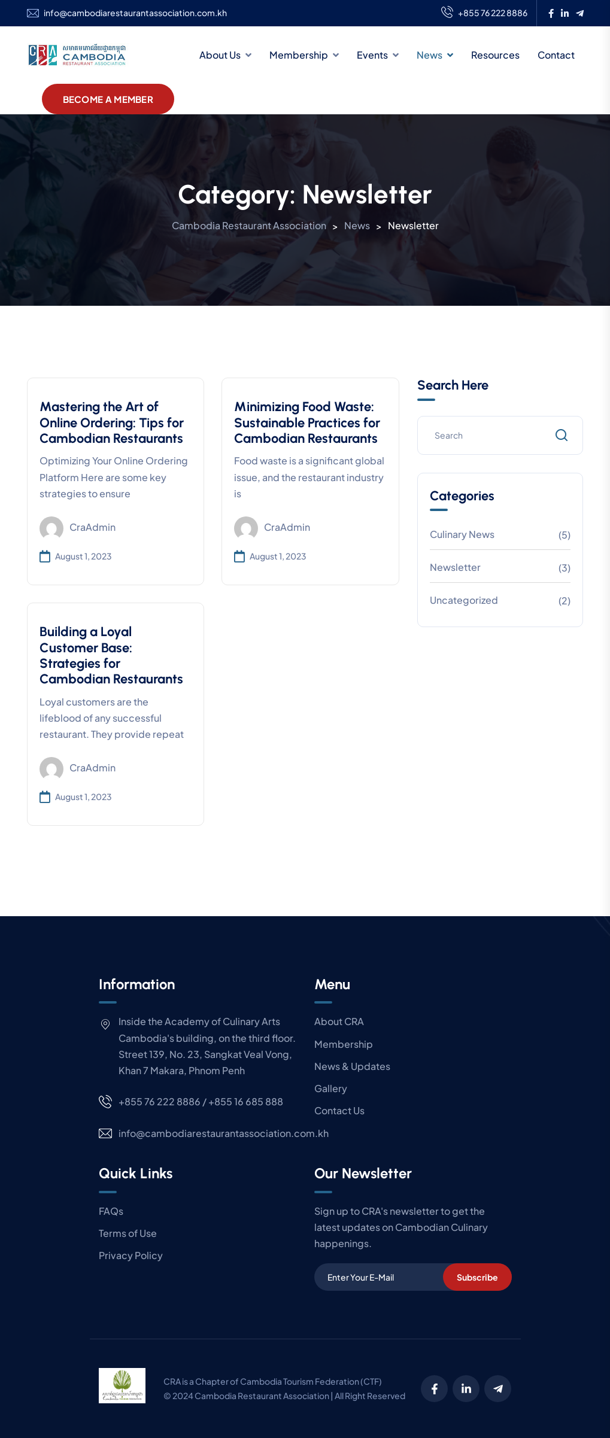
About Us (220, 54)
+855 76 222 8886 (484, 13)
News (429, 54)
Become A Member (108, 99)
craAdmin (78, 528)
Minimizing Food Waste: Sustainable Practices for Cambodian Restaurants (307, 422)
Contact (556, 54)
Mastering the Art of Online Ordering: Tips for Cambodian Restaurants (112, 422)
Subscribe (477, 1277)
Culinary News (462, 534)
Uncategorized (464, 600)
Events (372, 54)
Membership (298, 54)
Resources (495, 54)
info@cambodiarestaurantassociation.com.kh (135, 13)
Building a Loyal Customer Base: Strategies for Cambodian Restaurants (111, 655)
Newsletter (455, 567)
